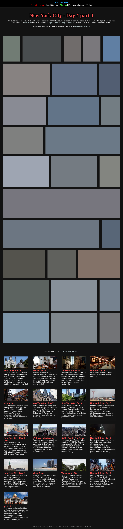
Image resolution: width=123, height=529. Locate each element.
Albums (63, 5)
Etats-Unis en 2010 (70, 351)
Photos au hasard (76, 5)
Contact (54, 5)
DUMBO (27, 23)
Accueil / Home (37, 5)
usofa (76, 26)
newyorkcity (85, 26)
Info (48, 5)
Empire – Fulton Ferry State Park (61, 23)
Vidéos (89, 5)
